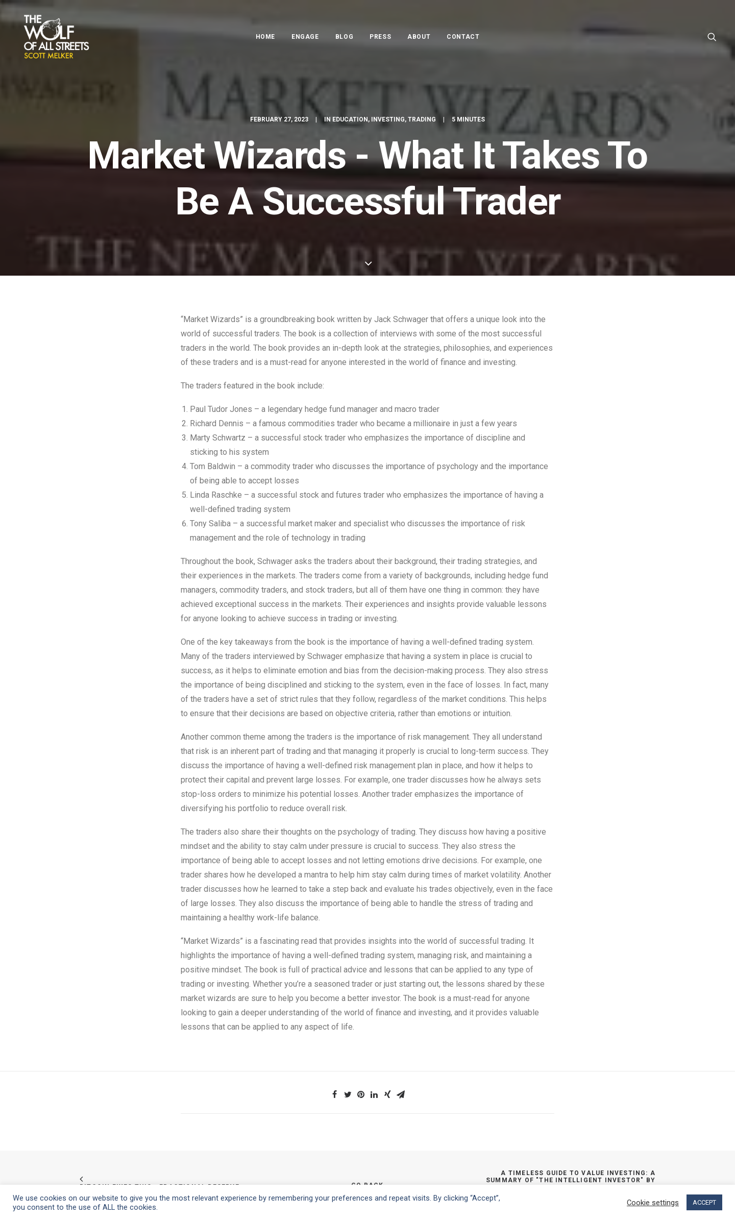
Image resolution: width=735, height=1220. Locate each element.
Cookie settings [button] (653, 1202)
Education (350, 119)
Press (380, 36)
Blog (344, 36)
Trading (422, 119)
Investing (388, 119)
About (418, 36)
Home (265, 36)
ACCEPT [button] (704, 1202)
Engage (305, 36)
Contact (463, 36)
